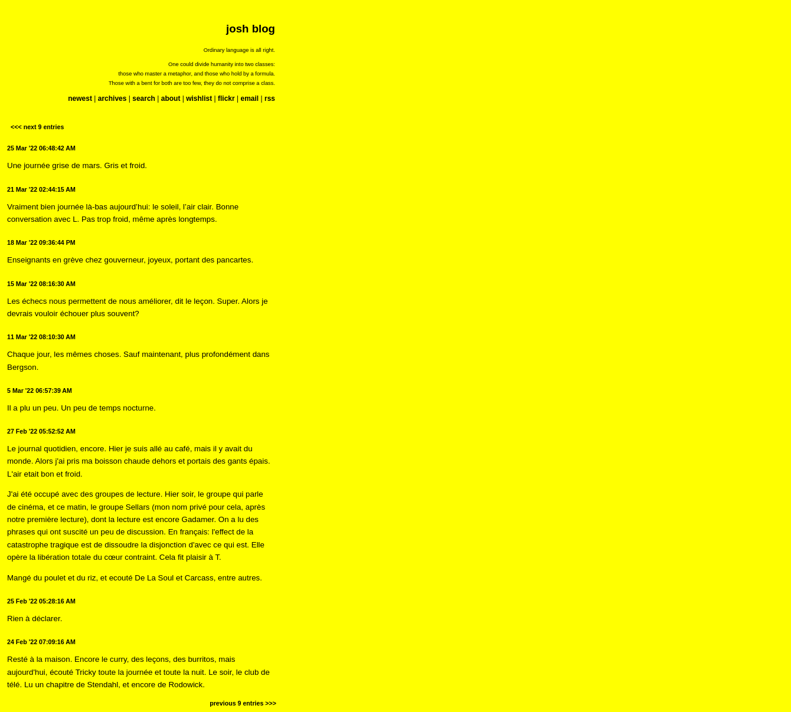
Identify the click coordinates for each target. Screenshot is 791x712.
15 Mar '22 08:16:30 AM (41, 283)
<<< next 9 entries (37, 126)
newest (80, 98)
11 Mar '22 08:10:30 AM (41, 336)
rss (269, 98)
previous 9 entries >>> (243, 703)
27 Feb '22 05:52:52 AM (41, 431)
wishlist (199, 98)
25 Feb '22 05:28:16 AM (41, 601)
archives (112, 98)
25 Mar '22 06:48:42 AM (41, 148)
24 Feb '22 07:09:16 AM (41, 641)
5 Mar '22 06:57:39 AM (39, 390)
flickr (226, 98)
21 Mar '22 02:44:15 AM (41, 189)
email (249, 98)
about (171, 98)
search (143, 98)
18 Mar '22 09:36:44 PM (41, 242)
